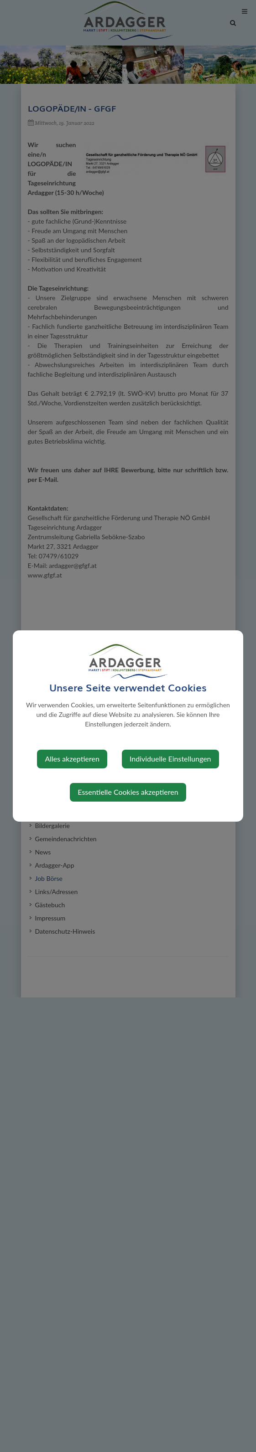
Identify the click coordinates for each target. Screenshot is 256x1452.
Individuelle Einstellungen (170, 758)
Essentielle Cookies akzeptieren (128, 791)
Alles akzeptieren (72, 758)
